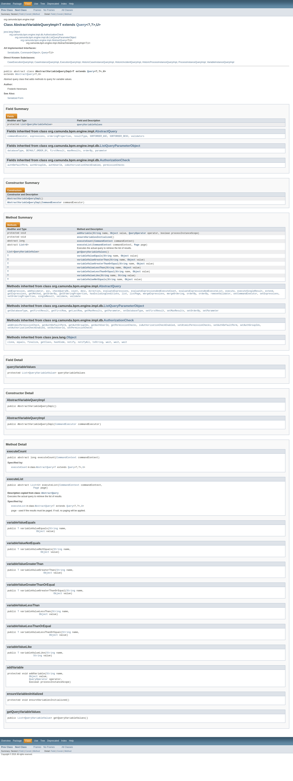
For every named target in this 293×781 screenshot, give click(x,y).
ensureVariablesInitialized (94, 240)
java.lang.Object (12, 32)
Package (17, 3)
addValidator (35, 296)
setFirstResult (155, 317)
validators (137, 137)
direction (95, 296)
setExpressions (269, 299)
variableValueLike (88, 280)
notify (71, 349)
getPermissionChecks (123, 332)
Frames (37, 10)
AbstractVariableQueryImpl (24, 201)
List (23, 125)
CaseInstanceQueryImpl (47, 62)
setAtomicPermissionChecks (194, 332)
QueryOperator (137, 236)
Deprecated (53, 3)
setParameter (211, 317)
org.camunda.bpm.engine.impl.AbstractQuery (43, 40)
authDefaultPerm (17, 167)
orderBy (87, 152)
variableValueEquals (89, 259)
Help (71, 3)
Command (26, 52)
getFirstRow (58, 317)
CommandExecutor (52, 205)
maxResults (74, 152)
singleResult (46, 302)
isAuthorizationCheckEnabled (83, 167)
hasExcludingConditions (104, 299)
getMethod (35, 299)
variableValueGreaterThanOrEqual (97, 268)
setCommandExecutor (245, 299)
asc (48, 296)
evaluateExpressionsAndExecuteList (201, 296)
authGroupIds (38, 167)
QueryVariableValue (39, 125)
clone (10, 349)
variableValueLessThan (91, 272)
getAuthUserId (99, 332)
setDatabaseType (133, 317)
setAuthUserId (55, 335)
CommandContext (103, 244)
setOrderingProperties (21, 302)
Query (81, 25)
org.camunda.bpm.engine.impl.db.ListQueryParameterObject (45, 37)
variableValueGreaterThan (93, 264)
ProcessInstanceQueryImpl (192, 62)
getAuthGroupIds (79, 332)
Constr (28, 14)
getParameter (112, 317)
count (74, 296)
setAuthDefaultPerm (225, 332)
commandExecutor (17, 137)
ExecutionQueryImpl (70, 62)
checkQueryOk (61, 296)
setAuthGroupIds (250, 332)
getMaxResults (93, 317)
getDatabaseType (17, 317)
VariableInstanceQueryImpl (220, 62)
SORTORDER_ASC (98, 137)
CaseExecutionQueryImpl (20, 62)
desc (83, 296)
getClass (46, 349)
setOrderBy (193, 317)
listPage (135, 299)
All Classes (67, 10)
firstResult (57, 152)
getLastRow (75, 317)
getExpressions (16, 299)
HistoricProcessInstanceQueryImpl (159, 62)
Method (36, 14)
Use (36, 3)
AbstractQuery (24, 75)
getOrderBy (50, 299)
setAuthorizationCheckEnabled (26, 335)
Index (64, 3)
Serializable (13, 52)
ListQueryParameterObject (120, 147)
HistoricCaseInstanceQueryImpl (98, 62)
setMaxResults (175, 317)
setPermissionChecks (79, 335)
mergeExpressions (153, 299)
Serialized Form (15, 99)
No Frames (49, 10)
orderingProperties (59, 137)
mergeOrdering (175, 299)
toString (97, 349)
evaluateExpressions (115, 296)
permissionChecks (113, 167)
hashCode (59, 349)
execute (230, 296)
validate (62, 302)
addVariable (84, 236)
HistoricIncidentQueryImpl (128, 62)
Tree (42, 3)
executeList (84, 248)
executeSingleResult (250, 296)
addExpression (16, 296)
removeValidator (221, 299)
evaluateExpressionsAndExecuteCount (153, 296)
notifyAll (84, 349)
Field (21, 14)
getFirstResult (39, 317)
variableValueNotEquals (91, 284)
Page (136, 248)
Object (35, 52)
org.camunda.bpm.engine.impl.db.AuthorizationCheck (36, 34)
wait (108, 349)
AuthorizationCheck (115, 162)
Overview (6, 3)
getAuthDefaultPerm (54, 332)
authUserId (55, 167)
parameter (101, 152)
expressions (37, 137)
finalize (32, 349)
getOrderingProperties (73, 299)
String (97, 236)
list (124, 299)
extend (269, 296)
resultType (80, 137)
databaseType (15, 152)
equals (21, 349)
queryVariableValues (89, 125)
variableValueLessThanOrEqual (95, 276)
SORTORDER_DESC (119, 137)
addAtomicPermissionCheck (23, 332)
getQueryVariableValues (91, 255)
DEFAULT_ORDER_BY (36, 152)
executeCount (85, 244)
